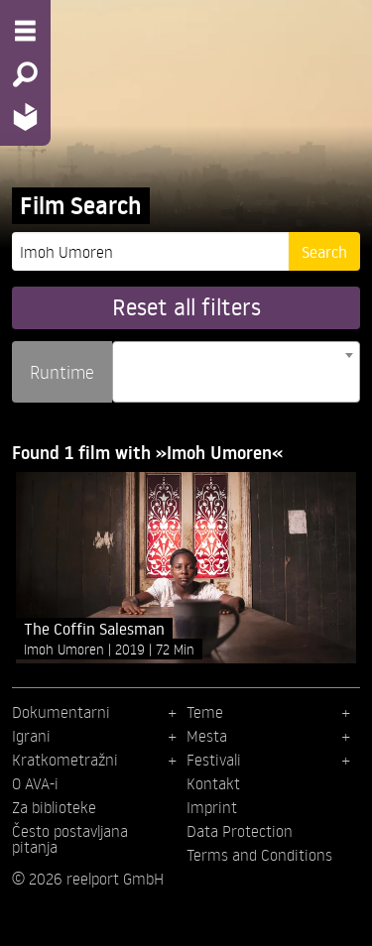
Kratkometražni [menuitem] (65, 759)
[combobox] (236, 372)
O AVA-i (35, 783)
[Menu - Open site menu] (25, 31)
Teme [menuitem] (204, 712)
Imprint (211, 807)
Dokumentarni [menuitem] (61, 712)
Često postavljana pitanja (70, 839)
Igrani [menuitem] (31, 736)
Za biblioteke (54, 807)
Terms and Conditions (259, 855)
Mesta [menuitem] (206, 736)
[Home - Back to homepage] (25, 116)
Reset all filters (186, 307)
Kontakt (213, 783)
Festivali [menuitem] (213, 759)
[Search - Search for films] (25, 74)
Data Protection (239, 831)
